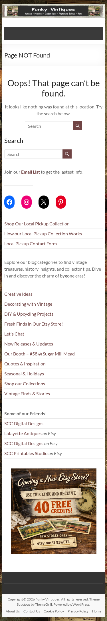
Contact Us (31, 611)
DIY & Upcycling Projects (28, 313)
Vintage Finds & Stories (27, 393)
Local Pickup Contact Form (30, 243)
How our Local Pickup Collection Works (43, 233)
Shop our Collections (24, 383)
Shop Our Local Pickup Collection (37, 223)
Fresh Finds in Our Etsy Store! (33, 323)
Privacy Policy (78, 611)
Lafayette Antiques (23, 433)
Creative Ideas (18, 294)
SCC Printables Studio (26, 453)
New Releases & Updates (28, 343)
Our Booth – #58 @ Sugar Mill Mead (39, 353)
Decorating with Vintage (28, 304)
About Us (13, 611)
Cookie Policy (54, 611)
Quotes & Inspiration (25, 363)
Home (96, 611)
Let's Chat (14, 333)
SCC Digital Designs (23, 423)
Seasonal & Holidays (24, 373)
